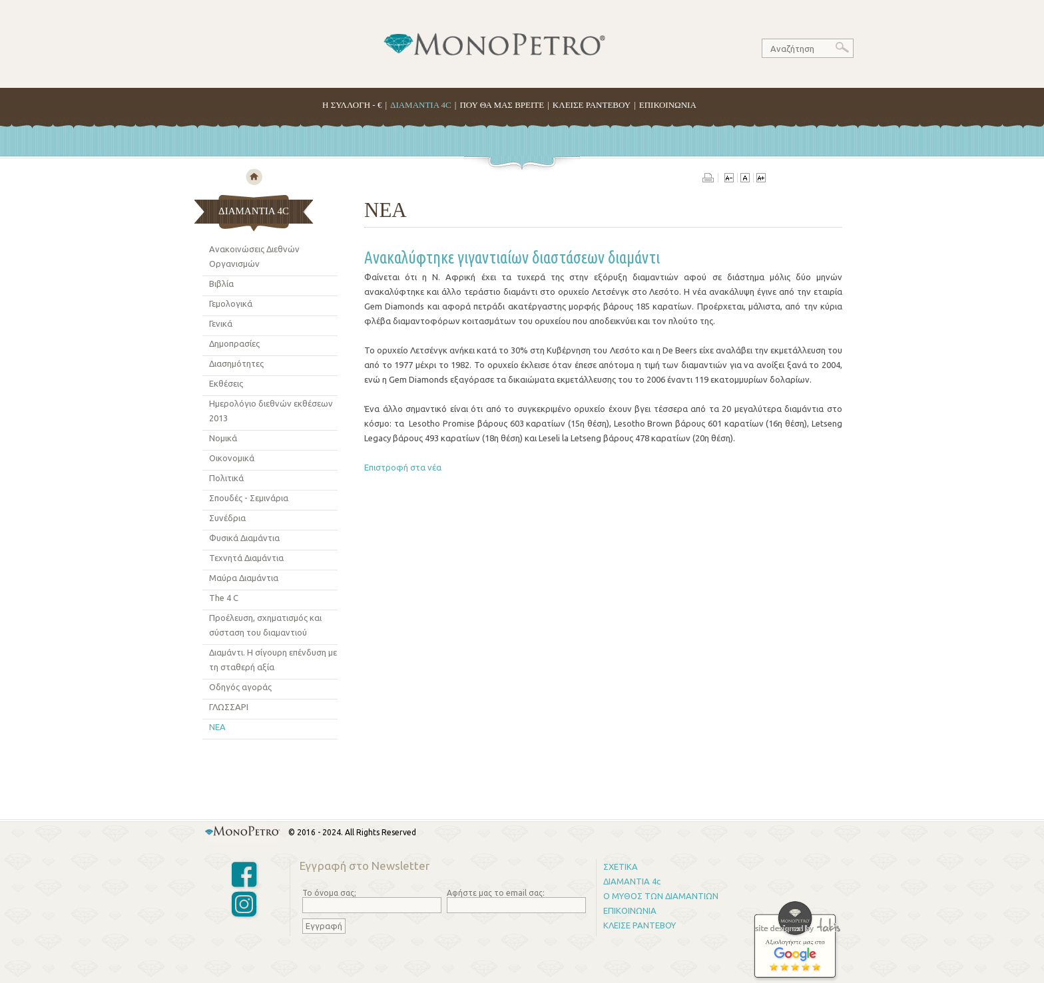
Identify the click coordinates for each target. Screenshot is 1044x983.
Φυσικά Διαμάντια (244, 537)
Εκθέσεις (226, 383)
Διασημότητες (236, 363)
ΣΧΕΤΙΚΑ (620, 866)
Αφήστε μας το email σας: (496, 892)
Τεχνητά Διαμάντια (246, 557)
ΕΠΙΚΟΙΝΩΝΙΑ (667, 105)
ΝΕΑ (217, 726)
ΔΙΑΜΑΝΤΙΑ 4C (420, 105)
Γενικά (220, 323)
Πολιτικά (226, 478)
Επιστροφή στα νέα (402, 467)
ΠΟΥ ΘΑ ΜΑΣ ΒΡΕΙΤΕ (501, 105)
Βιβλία (221, 283)
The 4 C (223, 597)
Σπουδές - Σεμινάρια (248, 497)
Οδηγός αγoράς (240, 686)
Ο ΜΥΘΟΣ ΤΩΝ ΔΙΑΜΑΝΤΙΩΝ (660, 895)
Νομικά (223, 438)
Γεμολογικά (230, 303)
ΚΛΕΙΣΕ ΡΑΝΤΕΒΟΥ (592, 105)
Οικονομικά (231, 458)
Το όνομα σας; (329, 892)
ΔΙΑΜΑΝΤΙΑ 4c (631, 881)
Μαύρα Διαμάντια (243, 577)
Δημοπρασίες (234, 343)
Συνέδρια (227, 517)
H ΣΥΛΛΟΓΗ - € (352, 105)
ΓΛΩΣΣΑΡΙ (228, 706)
